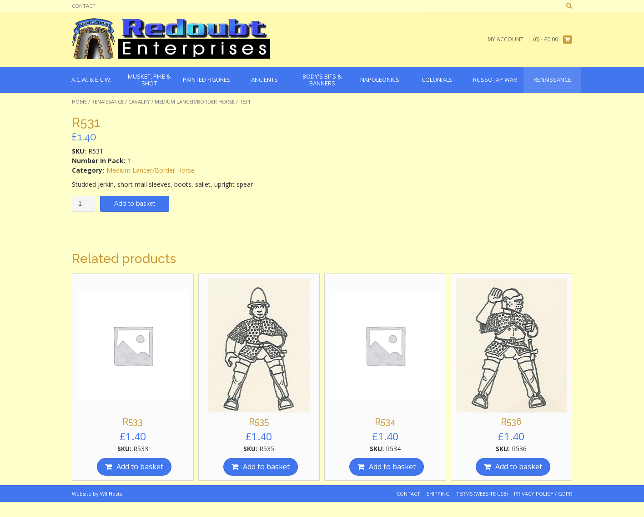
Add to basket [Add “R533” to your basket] (139, 467)
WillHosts (111, 493)
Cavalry (139, 101)
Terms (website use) (482, 494)
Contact (84, 6)
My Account (505, 39)
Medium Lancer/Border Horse (195, 101)
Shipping (438, 494)
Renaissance (107, 101)
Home (79, 101)
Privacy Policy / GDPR (543, 494)
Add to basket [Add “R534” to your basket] (392, 467)
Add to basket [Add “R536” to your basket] (518, 467)
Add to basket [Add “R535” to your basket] (266, 467)
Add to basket (134, 203)
